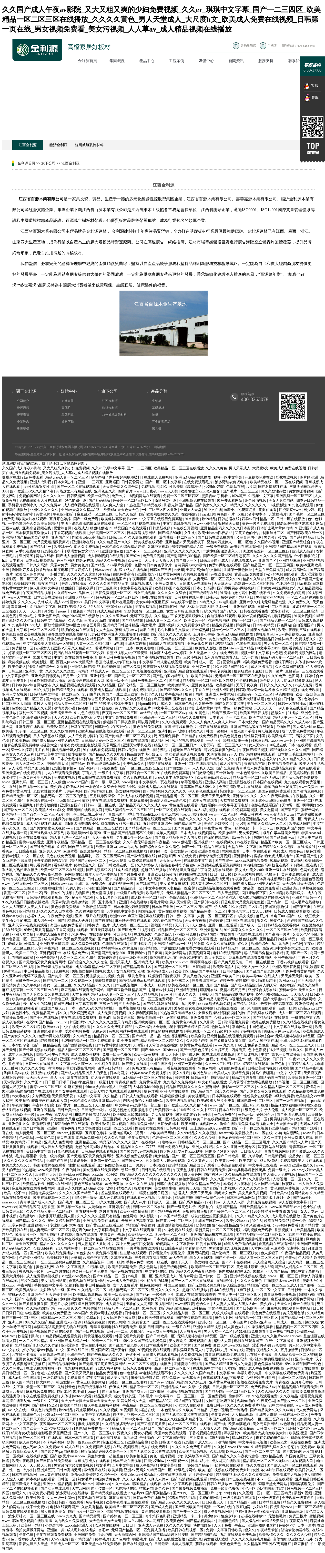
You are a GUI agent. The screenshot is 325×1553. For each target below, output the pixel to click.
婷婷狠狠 (262, 1299)
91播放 (294, 713)
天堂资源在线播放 (143, 861)
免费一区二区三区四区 (181, 496)
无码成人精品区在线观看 (158, 787)
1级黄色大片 (241, 837)
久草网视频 (41, 1096)
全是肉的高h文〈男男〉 (128, 1133)
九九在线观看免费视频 (62, 773)
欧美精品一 (11, 814)
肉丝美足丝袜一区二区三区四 (266, 551)
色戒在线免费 (301, 1442)
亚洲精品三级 (151, 759)
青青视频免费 (126, 1082)
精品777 (238, 1078)
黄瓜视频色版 (269, 731)
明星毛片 (165, 1198)
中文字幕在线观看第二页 (142, 1230)
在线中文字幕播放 (203, 939)
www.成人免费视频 (122, 1281)
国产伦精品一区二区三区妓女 (142, 685)
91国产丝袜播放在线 (305, 1235)
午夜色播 (26, 1535)
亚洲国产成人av (53, 1008)
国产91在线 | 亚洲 (188, 828)
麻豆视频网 (163, 699)
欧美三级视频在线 (249, 874)
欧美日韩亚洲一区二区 (306, 1078)
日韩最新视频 (160, 528)
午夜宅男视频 (221, 671)
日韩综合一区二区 (141, 773)
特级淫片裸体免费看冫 (117, 704)
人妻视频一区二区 (287, 1179)
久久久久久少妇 (34, 1068)
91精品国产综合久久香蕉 (48, 667)
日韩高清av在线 (52, 1355)
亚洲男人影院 (267, 1415)
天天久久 (61, 717)
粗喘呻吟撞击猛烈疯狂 (93, 1114)
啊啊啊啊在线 (201, 962)
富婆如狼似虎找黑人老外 (274, 856)
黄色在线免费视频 (148, 727)
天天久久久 (307, 990)
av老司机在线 (177, 1018)
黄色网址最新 (247, 1267)
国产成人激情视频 (71, 556)
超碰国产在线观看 (187, 750)
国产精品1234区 (246, 1004)
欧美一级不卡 (117, 680)
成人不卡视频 (262, 667)
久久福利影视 (134, 1119)
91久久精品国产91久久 (114, 542)
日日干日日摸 (221, 874)
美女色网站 (148, 1267)
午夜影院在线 (297, 1521)
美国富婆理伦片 (278, 907)
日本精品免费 (270, 1502)
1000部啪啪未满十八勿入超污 (61, 888)
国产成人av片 (135, 1202)
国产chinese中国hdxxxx (159, 1050)
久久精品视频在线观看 (243, 1174)
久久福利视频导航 (90, 911)
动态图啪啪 (284, 694)
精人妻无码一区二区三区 (70, 837)
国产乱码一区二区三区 (172, 967)
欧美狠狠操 (225, 685)
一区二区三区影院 (227, 1230)
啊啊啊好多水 (23, 570)
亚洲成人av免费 (151, 1525)
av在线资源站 (222, 574)
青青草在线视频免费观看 (225, 1355)
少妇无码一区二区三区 (30, 884)
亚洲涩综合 (70, 1345)
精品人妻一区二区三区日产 (76, 704)
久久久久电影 (115, 1138)
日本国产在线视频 (268, 782)
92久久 (167, 704)
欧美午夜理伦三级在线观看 (300, 630)
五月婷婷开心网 (201, 1475)
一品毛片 (214, 741)
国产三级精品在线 (203, 593)
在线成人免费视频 (159, 477)
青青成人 (311, 819)
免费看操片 (76, 1378)
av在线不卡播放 (184, 602)
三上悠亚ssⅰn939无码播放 (271, 801)
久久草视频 (32, 985)
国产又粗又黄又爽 (230, 704)
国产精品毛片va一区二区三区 (148, 828)
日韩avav (212, 597)
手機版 (272, 45)
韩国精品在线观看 (147, 1484)
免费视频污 (150, 487)
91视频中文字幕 (261, 496)
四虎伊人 (225, 542)
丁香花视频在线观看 (70, 533)
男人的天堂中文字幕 (305, 1345)
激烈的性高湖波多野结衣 (95, 1147)
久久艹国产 (33, 1082)
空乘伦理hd (196, 1059)
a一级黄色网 (45, 1138)
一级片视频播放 (128, 1008)
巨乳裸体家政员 (21, 958)
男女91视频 (128, 759)
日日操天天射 (251, 1151)
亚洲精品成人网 (147, 962)
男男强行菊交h (276, 537)
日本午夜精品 (264, 625)
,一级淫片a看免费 (130, 893)
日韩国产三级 (161, 570)
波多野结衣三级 (205, 981)
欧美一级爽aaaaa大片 (84, 1442)
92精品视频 (279, 861)
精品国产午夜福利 (206, 971)
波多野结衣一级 (42, 759)
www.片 (167, 994)
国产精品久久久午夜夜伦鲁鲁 (39, 874)
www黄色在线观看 (54, 1475)
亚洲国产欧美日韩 (225, 976)
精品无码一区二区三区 (122, 1308)
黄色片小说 (59, 1304)
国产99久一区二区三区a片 (44, 814)
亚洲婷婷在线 (83, 542)
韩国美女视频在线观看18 (32, 1521)
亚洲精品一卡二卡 (187, 1516)
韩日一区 (35, 893)
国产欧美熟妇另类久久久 (159, 514)
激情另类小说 (166, 500)
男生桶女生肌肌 (107, 1064)
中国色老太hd (58, 764)
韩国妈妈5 (78, 1022)
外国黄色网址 (297, 1456)
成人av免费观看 (112, 1198)
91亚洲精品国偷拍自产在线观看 (27, 1091)
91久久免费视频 (87, 547)
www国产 (81, 1313)
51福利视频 (74, 791)
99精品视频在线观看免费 (62, 1336)
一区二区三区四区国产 (194, 907)
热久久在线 (255, 1465)
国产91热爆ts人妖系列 (47, 833)
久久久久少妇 (205, 1138)
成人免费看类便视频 (42, 1276)
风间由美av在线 (16, 1073)
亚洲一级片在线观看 (282, 870)
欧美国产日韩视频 (254, 713)
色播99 (139, 565)
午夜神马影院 (141, 944)
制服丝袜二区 (273, 533)
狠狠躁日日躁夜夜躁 (77, 588)
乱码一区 (224, 607)
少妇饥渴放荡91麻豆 (76, 1299)
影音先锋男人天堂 (132, 1401)
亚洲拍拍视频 (244, 607)
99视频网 (163, 1244)
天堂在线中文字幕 (243, 847)
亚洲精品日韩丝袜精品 (121, 625)
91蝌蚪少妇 (296, 1248)
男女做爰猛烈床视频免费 (185, 754)
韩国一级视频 (217, 731)
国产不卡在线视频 (237, 1262)
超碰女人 (43, 648)
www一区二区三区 (223, 814)
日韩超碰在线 (229, 519)
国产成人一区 (187, 560)
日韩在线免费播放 (171, 1184)
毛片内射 (42, 750)
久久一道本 (272, 1138)
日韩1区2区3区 (299, 1428)
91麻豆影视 (260, 741)
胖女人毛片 (170, 1054)
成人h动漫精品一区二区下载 (98, 967)
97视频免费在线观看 (154, 1350)
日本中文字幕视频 (96, 1415)
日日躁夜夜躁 (26, 851)
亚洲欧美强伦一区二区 (152, 1022)
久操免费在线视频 (262, 1202)
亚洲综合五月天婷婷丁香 (100, 699)
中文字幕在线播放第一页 (293, 1027)
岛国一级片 (287, 1008)
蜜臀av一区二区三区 (46, 1087)
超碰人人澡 (42, 704)
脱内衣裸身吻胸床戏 (235, 1271)
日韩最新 (162, 1544)
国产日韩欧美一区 (232, 1156)
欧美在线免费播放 (34, 837)
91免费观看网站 (230, 500)
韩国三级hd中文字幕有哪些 (76, 1004)
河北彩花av (197, 639)
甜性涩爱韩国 (255, 736)
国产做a (175, 680)
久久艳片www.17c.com (284, 1336)
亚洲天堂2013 (211, 930)
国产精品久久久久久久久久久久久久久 (151, 1174)
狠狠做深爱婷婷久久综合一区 (104, 1451)
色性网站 (130, 1216)
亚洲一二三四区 (21, 1059)
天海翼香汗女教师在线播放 (251, 1082)
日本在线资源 (230, 1110)
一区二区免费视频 (212, 1396)
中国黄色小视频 (113, 1235)
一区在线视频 (292, 482)
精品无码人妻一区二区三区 (67, 477)
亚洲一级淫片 (54, 1359)
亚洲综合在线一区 (41, 801)
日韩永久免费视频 (138, 1368)
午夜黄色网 (213, 828)
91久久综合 (145, 1059)
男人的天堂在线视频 (50, 736)
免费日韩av (215, 1405)
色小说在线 (312, 1207)
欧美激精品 (227, 833)
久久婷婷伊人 (148, 865)
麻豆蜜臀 (71, 851)
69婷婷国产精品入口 (188, 547)
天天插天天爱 (63, 1096)
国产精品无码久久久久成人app (286, 722)
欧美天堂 (97, 1091)
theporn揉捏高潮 (194, 814)
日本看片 (16, 560)
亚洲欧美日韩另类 (46, 676)
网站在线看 (45, 556)
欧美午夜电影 (23, 1461)
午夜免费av (306, 1447)
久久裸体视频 (192, 1355)
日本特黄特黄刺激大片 (33, 533)
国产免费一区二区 (187, 1512)
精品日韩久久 (243, 1438)
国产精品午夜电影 (309, 1068)
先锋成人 (45, 602)
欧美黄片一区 (195, 620)
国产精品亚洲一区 (128, 888)
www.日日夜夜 (146, 491)
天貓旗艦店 (248, 45)
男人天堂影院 (228, 893)
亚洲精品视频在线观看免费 (79, 722)
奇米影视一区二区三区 (20, 579)
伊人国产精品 (277, 1271)
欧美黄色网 (175, 1521)
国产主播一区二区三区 (20, 1318)
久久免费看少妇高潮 (289, 593)
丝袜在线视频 (287, 477)
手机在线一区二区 (200, 1031)
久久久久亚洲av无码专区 (236, 1147)
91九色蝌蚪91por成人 (25, 625)
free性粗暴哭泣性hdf (39, 487)
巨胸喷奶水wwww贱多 (282, 1281)
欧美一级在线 (157, 1262)
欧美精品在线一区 (265, 482)
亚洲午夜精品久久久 (262, 1350)
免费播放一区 (23, 648)
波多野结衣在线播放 (72, 1493)
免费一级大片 (279, 1170)
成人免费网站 (307, 1410)
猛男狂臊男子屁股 (248, 671)
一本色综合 (11, 717)
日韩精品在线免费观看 (199, 736)
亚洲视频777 (147, 574)
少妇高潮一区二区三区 (106, 533)
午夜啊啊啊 (138, 579)
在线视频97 (143, 934)
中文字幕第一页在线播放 (159, 782)
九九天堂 (130, 1438)
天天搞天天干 (61, 713)
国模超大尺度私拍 (237, 1184)
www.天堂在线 (20, 597)
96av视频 (304, 584)
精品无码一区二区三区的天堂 (64, 796)
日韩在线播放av (60, 639)
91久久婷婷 (237, 907)
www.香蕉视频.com (291, 634)
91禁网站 (79, 1428)
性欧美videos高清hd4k (89, 537)
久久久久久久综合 (172, 593)
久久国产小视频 (267, 542)
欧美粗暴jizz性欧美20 (214, 777)
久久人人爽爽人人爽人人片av (213, 722)
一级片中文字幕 (111, 773)
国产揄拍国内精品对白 (171, 676)
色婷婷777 (287, 1525)
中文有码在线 (156, 1271)
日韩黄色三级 (58, 999)
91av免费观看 (33, 477)
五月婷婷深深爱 (103, 796)
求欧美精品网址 (162, 1133)
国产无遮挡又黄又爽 (204, 1285)
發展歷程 (23, 408)
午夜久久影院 (180, 1073)
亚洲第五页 (46, 1470)
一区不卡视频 (47, 1059)
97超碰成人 (179, 1193)
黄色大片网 (224, 1318)
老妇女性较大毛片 (48, 791)
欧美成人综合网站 (30, 574)
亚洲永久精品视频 (207, 1327)
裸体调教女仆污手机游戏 (121, 824)
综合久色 (299, 1221)
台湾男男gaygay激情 (190, 565)
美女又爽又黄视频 (175, 884)
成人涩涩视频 (311, 574)
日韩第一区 (292, 699)
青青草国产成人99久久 (198, 787)
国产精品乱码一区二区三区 (178, 796)
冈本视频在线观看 (41, 1479)
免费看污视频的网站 (300, 653)
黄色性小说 (21, 1013)
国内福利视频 (243, 639)
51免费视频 (61, 971)
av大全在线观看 (112, 999)
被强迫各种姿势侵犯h (178, 865)
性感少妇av (230, 1516)
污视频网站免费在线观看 (129, 1031)
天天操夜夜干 (194, 542)
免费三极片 (298, 1516)
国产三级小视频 (189, 657)
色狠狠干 (85, 708)
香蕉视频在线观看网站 (277, 1244)
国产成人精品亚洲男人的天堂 (56, 741)
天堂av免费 (59, 565)
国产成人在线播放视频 (167, 1539)
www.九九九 (128, 847)
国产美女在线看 (135, 1064)
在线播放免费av (76, 953)
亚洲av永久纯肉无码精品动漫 (263, 602)
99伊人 (232, 754)
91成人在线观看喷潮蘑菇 (196, 1295)
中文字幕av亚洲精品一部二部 (138, 1105)
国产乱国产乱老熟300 (108, 953)
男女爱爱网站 (250, 833)
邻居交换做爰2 (90, 1128)
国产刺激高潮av (283, 837)
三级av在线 (11, 528)
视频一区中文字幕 (228, 477)
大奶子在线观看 (221, 1308)
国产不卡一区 (226, 1258)
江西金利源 (28, 145)
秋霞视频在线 (175, 939)
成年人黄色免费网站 (298, 731)
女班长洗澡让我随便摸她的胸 (222, 1013)
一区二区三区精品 (44, 630)
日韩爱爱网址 (132, 482)
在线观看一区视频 (141, 1198)
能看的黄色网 (196, 1248)
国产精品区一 (41, 547)
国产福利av (213, 1174)
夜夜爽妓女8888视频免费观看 (167, 667)
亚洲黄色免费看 (28, 1359)
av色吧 (277, 653)
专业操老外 (59, 1225)
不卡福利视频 (247, 680)
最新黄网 (202, 1230)
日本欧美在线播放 (48, 597)
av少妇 (240, 824)
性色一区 (248, 1488)
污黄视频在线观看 (149, 542)
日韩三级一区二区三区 (175, 648)
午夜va (291, 1258)
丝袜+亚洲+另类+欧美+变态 (257, 1512)
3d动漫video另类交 (76, 1276)
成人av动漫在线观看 (24, 1378)
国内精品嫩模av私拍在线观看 (142, 981)
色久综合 (274, 699)
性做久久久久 (186, 994)
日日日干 (280, 1059)
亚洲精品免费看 (284, 768)
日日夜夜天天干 (215, 1502)
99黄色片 (43, 514)
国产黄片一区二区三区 (132, 676)
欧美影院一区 (43, 662)
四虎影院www (290, 510)
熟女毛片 (149, 625)
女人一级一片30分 (61, 1498)
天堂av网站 (80, 1488)
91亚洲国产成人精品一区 (70, 1341)
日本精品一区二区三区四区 (62, 1318)
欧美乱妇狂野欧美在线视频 (24, 634)
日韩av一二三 (186, 999)
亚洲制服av (167, 731)
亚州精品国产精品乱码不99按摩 (95, 667)
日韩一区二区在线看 (274, 607)
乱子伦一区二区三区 (228, 630)
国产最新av (111, 1391)
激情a (211, 542)
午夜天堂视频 (146, 607)
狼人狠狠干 (270, 1253)
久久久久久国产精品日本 (109, 584)
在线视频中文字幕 (198, 861)
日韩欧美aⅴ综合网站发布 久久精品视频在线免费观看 (54, 685)
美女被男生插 (192, 759)
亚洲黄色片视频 (222, 1382)
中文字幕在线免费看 (136, 588)
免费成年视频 (65, 777)
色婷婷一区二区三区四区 (133, 500)
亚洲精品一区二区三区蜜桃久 (213, 897)
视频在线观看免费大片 (255, 1382)
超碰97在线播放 (154, 870)
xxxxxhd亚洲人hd (79, 1525)
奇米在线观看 (87, 1235)
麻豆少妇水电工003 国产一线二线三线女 (288, 916)
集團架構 (23, 428)
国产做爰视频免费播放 (190, 1488)
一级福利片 (105, 1082)
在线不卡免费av (35, 1507)
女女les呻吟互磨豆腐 (152, 602)
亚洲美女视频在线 (261, 630)
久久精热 (161, 616)
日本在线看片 (157, 1345)
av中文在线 (11, 1350)
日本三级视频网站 (40, 560)
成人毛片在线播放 (305, 902)
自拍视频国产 (304, 625)
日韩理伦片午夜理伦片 (113, 727)
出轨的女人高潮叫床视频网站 (150, 1304)
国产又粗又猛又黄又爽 (228, 1041)
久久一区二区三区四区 (78, 958)
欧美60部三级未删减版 (131, 1114)
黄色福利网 (45, 1267)
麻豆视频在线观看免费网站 (155, 819)
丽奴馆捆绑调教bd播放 (62, 625)
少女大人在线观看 (190, 1405)
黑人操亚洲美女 (53, 1512)
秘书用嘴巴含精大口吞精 (264, 953)
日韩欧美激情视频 (262, 1068)
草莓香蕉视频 (120, 1498)
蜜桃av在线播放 (32, 842)
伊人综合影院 (234, 1285)
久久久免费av (50, 505)
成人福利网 (160, 741)
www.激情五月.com (279, 814)
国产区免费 (132, 667)
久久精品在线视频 (297, 1022)
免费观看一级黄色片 (298, 1498)
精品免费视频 (223, 625)
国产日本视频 (34, 1128)
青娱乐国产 (117, 814)
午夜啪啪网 (241, 1507)
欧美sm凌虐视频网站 (255, 616)
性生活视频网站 (176, 1036)
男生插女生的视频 (271, 597)
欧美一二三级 (26, 953)
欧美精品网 (306, 1230)
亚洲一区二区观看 (223, 925)
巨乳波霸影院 (313, 967)
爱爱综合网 (63, 528)
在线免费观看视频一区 (44, 1368)
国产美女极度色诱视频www (51, 828)
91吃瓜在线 (278, 745)
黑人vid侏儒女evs (68, 602)
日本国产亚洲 (163, 907)
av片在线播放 (90, 1179)
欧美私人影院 (206, 648)
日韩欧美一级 (68, 1110)
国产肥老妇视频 (123, 1350)
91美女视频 (303, 616)
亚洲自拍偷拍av (65, 768)
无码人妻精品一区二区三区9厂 (129, 810)
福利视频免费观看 (258, 662)
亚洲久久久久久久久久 (182, 551)
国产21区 (64, 1391)
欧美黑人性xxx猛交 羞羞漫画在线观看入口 (69, 810)
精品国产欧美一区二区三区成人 (286, 842)
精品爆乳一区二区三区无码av (256, 777)
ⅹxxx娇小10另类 (105, 1174)
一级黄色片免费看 (42, 1410)
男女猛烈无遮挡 (82, 1013)
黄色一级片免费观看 (258, 524)
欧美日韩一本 (166, 1110)
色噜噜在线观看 (250, 934)
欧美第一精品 (32, 1525)
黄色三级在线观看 (89, 1184)
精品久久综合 (253, 579)
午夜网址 (25, 1285)
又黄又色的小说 (248, 533)
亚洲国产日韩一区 (306, 897)
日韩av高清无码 (69, 1470)
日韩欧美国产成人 (214, 560)
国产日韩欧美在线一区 (305, 533)
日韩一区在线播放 (291, 519)
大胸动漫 (77, 1225)
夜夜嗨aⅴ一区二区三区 (120, 713)
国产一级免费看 (86, 519)
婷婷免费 (9, 602)
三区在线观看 (312, 671)
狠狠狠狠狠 (99, 528)
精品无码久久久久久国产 (290, 750)
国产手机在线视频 (44, 1018)
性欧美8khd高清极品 (185, 487)
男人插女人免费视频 (57, 1147)
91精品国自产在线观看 (128, 528)
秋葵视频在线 (19, 662)
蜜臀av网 (146, 1488)
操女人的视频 (312, 1276)
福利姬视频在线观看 (127, 1271)
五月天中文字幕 (76, 676)
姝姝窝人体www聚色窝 (168, 801)
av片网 (251, 487)
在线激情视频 (100, 934)
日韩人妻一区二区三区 (164, 620)
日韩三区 (16, 671)
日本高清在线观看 (227, 1096)
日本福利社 (200, 1461)
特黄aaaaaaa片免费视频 (148, 1073)
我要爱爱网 (63, 1114)
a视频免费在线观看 (246, 999)
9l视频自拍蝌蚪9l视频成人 (93, 971)
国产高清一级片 (278, 934)
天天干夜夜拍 (103, 837)
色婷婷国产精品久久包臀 (32, 708)
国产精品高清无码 (215, 879)
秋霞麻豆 (289, 1184)
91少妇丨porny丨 (57, 611)
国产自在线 (104, 708)
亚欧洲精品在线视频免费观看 (101, 731)
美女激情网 (269, 810)
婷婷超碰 (216, 921)
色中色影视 (257, 1050)
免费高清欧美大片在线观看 (41, 500)
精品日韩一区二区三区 (112, 1036)
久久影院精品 (260, 1179)
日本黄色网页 (170, 574)
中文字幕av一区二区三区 (175, 1396)
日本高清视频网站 (142, 533)
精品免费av (171, 1378)
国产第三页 (290, 810)
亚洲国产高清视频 (310, 741)
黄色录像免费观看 (66, 907)
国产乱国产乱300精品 (184, 556)
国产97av (133, 556)
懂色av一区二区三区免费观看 (150, 999)
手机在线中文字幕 (306, 1018)
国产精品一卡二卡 (53, 1022)
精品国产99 (184, 1198)
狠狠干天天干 (181, 1262)
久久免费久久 (299, 602)
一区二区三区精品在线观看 (102, 1248)
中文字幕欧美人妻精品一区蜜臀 (48, 644)
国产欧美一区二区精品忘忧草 (227, 556)
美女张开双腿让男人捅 (56, 1216)
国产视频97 (88, 768)
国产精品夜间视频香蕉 (37, 1207)
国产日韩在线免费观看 (216, 537)
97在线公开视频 (186, 528)
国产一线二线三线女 (122, 694)
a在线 (118, 644)
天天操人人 (299, 994)
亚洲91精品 (94, 1239)
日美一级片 (274, 671)
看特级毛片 (162, 750)
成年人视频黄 (167, 833)
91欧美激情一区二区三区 (144, 611)
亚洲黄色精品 (202, 685)
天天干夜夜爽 (247, 685)
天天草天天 (223, 584)
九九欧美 (189, 1004)
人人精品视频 (148, 994)
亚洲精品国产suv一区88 (173, 944)
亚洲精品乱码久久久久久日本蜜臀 (227, 528)
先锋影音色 (265, 634)
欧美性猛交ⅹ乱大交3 (86, 717)
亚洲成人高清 (303, 551)
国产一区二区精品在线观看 (165, 639)
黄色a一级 (246, 1114)
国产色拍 (278, 1064)
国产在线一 (224, 861)
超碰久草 (269, 759)
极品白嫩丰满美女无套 (281, 833)
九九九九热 (280, 944)
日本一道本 (125, 648)
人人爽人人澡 (112, 505)
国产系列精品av (303, 537)
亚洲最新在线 (240, 782)
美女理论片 (189, 879)
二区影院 (255, 907)
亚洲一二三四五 (91, 482)
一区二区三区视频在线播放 (139, 524)
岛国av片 (86, 593)
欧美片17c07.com (175, 962)
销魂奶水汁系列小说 (274, 1198)
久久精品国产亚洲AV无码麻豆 (267, 1544)
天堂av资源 (60, 902)
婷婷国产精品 (198, 1465)
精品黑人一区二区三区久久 (293, 1045)
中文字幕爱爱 (183, 1244)
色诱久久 (203, 1304)
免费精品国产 (43, 1013)
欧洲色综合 (260, 944)
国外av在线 (85, 560)
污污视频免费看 (167, 736)
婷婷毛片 (102, 1539)
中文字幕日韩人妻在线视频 (161, 662)
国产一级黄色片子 (194, 1050)
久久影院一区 (211, 1022)
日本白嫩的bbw (178, 768)
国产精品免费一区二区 (278, 620)
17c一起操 (250, 657)
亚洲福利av (242, 856)
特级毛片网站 (185, 1470)
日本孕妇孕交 (19, 1045)
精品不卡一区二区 (144, 1387)
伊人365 (220, 907)
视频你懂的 (92, 1308)
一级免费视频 (217, 547)
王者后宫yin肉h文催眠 (204, 570)
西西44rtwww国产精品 (237, 648)
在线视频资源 (37, 1456)
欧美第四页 (248, 1161)
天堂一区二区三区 (41, 1387)
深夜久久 (125, 1433)
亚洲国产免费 (85, 1535)
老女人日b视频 (201, 1258)
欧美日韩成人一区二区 (202, 662)
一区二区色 (243, 542)
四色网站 (284, 625)
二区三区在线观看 (240, 921)
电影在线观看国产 (265, 805)
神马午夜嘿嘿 (81, 727)
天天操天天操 (292, 976)
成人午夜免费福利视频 (266, 1368)
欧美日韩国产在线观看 (173, 588)
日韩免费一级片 (98, 925)
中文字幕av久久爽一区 (74, 1064)
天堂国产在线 (235, 1368)
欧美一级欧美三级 (310, 694)
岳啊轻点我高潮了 (97, 907)
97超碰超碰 (107, 958)
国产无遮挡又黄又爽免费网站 (43, 962)
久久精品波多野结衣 (118, 1424)
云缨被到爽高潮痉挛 (277, 1004)
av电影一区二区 (141, 1276)
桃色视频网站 (219, 620)
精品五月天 (103, 1396)
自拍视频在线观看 (222, 616)
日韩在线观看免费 (255, 611)
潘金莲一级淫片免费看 (261, 888)
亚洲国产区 (60, 537)
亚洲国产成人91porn (200, 1442)
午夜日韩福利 (251, 814)
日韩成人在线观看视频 (167, 644)
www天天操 (169, 491)
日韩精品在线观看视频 (44, 897)
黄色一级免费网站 (238, 708)
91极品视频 (278, 1050)
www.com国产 (78, 782)
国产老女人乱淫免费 (62, 699)
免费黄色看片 (150, 1082)
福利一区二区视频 (34, 713)
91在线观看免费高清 (99, 750)
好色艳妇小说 (76, 500)
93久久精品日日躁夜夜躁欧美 (26, 902)
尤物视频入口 (302, 1461)
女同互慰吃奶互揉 (131, 971)
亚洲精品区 (149, 948)
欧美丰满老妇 (260, 717)
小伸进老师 (54, 1525)
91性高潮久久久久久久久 (244, 930)
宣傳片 (66, 408)
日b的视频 (41, 690)
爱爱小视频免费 (78, 1031)
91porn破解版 (148, 704)
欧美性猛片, (296, 893)
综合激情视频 (256, 500)
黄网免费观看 (246, 1484)
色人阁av (170, 1179)
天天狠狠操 (104, 1105)
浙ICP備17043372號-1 (135, 447)
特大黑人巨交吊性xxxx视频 (111, 607)
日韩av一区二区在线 (100, 805)
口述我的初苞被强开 (67, 819)
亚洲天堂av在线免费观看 (22, 773)
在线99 (31, 1022)
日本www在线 (106, 570)
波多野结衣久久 (191, 731)
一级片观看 (118, 861)
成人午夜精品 (147, 1465)
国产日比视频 (248, 1054)
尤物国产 (283, 727)
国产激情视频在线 (273, 487)
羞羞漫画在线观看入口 (222, 657)
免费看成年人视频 (287, 1475)
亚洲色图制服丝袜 (262, 1525)
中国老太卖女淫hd (42, 1193)
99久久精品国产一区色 (303, 1364)
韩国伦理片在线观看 (50, 1165)
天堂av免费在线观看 (170, 1433)
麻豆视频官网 (13, 990)
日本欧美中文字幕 (51, 754)
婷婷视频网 (282, 616)
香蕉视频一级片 (32, 1271)
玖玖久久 (296, 1050)
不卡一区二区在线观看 (275, 1479)
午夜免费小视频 (60, 916)
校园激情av (65, 1382)
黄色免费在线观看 (184, 805)
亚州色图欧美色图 (112, 1165)
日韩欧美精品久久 (73, 607)
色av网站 (26, 1138)
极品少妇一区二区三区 (306, 1156)
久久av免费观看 (175, 722)
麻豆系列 (272, 1239)
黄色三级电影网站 (174, 1267)
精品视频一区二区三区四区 (298, 1327)
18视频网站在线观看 (144, 496)
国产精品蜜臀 (133, 620)
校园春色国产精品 (168, 921)
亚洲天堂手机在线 (137, 745)
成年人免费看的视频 (240, 1244)
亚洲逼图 (112, 482)
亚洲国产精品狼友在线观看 (186, 671)
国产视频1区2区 (99, 870)
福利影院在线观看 (193, 874)
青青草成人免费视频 (252, 768)
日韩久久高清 (126, 514)
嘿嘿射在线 (11, 477)
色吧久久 (19, 1493)
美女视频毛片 (199, 1096)
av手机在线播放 (28, 551)
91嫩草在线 (42, 657)
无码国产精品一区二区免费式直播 (88, 1041)
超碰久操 (311, 1322)
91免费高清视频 (245, 810)
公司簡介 (23, 401)
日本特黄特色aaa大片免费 (117, 948)
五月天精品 (307, 981)
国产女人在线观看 (55, 1488)
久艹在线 (9, 787)
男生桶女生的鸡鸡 (79, 897)
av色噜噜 (279, 1345)
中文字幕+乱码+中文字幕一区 (185, 1359)
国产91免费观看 (43, 847)
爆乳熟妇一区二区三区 (177, 537)
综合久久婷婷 (22, 750)
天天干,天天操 (30, 611)
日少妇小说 (312, 510)
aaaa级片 (208, 514)
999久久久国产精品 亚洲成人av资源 (53, 1322)
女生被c (190, 533)
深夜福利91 (233, 1433)
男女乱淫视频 (103, 893)
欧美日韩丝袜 (25, 584)
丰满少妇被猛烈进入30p (221, 551)
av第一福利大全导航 (151, 1027)
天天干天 (182, 925)
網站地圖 (160, 447)
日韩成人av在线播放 (195, 584)
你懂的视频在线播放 (167, 1031)
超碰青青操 (108, 1211)
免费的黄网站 (30, 496)
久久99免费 (277, 676)
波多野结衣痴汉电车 (231, 482)
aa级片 (222, 1031)
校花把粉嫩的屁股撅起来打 (131, 1110)
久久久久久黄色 (250, 1281)
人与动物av (97, 1207)
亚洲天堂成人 (166, 584)
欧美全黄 (198, 1036)
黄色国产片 (226, 514)
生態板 (156, 401)
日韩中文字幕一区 (136, 1419)
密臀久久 (9, 962)
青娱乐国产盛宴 (243, 731)
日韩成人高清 (151, 939)
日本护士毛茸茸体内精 (275, 528)
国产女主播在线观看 (71, 1091)
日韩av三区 (117, 537)
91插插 (144, 634)
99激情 (199, 944)
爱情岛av (31, 944)
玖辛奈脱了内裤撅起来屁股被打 (116, 477)
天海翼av (140, 1045)
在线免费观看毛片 (199, 482)
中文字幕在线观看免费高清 (161, 519)
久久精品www (65, 593)
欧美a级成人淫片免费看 (216, 1101)
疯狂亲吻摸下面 (254, 893)
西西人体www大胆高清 (75, 662)
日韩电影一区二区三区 (143, 1313)
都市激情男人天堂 (27, 1484)
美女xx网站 (170, 814)
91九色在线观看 (301, 505)
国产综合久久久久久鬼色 (171, 634)
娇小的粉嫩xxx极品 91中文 (43, 1350)
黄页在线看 (267, 510)
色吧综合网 (285, 584)
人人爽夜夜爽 (191, 1331)
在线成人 (81, 528)
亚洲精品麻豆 (290, 560)
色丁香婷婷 (20, 1539)
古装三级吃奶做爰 (249, 574)
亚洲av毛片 (28, 616)
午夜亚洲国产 (64, 514)
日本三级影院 (107, 588)
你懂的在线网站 (217, 837)
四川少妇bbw (233, 971)
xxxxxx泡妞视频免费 (252, 861)
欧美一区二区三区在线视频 (62, 870)
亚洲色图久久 (105, 491)
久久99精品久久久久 (295, 759)
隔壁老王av (13, 971)
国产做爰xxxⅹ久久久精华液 (32, 491)
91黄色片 (202, 713)
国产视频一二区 (56, 981)
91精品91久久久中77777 (198, 1110)
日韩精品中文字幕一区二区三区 (55, 694)
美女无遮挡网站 (282, 500)
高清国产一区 (297, 953)
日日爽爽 (155, 953)
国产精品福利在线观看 (271, 1018)
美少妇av (57, 787)
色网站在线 (235, 487)
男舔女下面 (305, 736)
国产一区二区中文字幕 (163, 482)
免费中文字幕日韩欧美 (224, 1530)
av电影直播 (228, 602)
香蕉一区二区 (15, 893)
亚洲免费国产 (201, 1018)
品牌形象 (68, 415)
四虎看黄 (239, 1050)
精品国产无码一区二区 (88, 861)
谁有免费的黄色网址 (272, 1438)
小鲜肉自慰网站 (99, 888)
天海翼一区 (291, 805)
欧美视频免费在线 (283, 764)
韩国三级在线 (13, 1239)
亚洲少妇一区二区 (213, 1322)
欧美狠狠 (203, 1225)
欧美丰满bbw (252, 976)
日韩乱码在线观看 (262, 1013)
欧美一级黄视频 (147, 1054)
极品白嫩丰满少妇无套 (145, 754)
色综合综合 (178, 897)
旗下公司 (48, 163)
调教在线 (147, 630)
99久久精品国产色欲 (204, 1184)
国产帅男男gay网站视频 (236, 588)
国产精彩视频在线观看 (257, 754)
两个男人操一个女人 (253, 967)
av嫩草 (179, 570)
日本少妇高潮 (204, 588)
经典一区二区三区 (142, 731)
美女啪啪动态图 (264, 981)
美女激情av (179, 851)
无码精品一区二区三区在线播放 (240, 676)
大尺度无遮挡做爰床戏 (51, 542)
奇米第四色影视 (259, 1225)
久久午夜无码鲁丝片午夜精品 (284, 796)
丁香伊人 (206, 994)
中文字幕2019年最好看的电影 (280, 648)
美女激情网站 (176, 953)
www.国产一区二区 (225, 1105)
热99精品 (209, 519)
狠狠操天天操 (229, 524)
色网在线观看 (309, 768)
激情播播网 (227, 1442)
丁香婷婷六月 (81, 570)
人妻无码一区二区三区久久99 (217, 579)
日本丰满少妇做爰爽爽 (132, 907)
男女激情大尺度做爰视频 (70, 1119)
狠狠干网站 (284, 662)
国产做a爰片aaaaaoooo (68, 1456)
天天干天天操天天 (159, 560)
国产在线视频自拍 (138, 1544)
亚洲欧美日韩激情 (162, 874)
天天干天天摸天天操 (35, 1465)
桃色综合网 (248, 939)
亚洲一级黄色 (269, 1498)
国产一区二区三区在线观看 (193, 1281)
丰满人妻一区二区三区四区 (240, 1295)
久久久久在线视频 (221, 944)
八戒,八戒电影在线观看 (231, 1313)
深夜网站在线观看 (273, 1147)
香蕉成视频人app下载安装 (127, 653)
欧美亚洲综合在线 (205, 851)
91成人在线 (35, 639)
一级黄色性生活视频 (35, 777)
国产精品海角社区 (99, 791)
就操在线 (81, 639)
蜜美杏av (208, 496)
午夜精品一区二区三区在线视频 (69, 948)
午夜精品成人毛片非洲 (306, 1064)
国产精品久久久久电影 (106, 754)
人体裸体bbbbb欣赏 (148, 1087)
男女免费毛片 (116, 1239)
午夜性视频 (60, 1054)
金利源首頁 (26, 163)
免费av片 (119, 496)
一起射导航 (56, 574)
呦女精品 (162, 1156)
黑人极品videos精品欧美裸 (170, 579)
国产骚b (36, 1253)
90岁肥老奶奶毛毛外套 (193, 1114)
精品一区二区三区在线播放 (126, 851)
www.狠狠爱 (182, 842)
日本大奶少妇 (65, 482)
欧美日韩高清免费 (199, 1239)
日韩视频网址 (177, 1128)
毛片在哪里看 (123, 602)
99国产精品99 (133, 1179)
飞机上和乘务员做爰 (173, 630)
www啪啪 (129, 782)
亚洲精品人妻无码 (214, 999)
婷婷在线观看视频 (214, 727)
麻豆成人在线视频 (133, 570)
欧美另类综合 (26, 1290)
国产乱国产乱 (307, 856)
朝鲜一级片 (130, 1170)
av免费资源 (114, 1184)
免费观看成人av (244, 560)
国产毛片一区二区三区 (240, 491)
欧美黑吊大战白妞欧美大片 (265, 1433)
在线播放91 (190, 514)
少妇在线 (260, 1507)
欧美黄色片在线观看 (196, 1045)
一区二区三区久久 (18, 1174)
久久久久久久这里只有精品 (89, 574)
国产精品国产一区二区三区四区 (268, 565)
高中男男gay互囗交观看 (135, 1244)
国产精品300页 (170, 533)
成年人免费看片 (15, 680)
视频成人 (280, 851)
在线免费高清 (124, 574)
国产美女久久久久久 (212, 505)
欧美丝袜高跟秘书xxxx (119, 519)
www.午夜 (45, 1114)
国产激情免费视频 (307, 791)
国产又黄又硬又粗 (229, 962)
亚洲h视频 (167, 625)
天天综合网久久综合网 (121, 487)
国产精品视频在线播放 (109, 1493)
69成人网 (15, 944)
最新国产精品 (84, 611)
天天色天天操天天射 (80, 939)
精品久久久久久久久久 (248, 505)
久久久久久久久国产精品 (272, 556)
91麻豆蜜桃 (139, 801)
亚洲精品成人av (160, 971)
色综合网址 (228, 939)
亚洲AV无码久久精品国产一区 (134, 1359)
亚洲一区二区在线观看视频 (196, 764)
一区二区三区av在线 (177, 713)
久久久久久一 (54, 496)
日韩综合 (154, 1179)
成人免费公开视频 (86, 944)
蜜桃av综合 (288, 990)
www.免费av (309, 787)
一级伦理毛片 (163, 1295)
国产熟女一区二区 (18, 810)
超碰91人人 (36, 916)
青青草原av (298, 1147)
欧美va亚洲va (106, 847)
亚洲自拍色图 (112, 551)
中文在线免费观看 (224, 653)
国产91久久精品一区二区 (267, 824)
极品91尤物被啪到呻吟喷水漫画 (264, 897)
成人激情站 (269, 1161)
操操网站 (243, 625)
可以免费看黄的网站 (220, 750)
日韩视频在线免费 (189, 597)
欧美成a (110, 510)
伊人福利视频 (293, 1239)
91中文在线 (213, 510)
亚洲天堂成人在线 (299, 1138)
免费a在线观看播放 (157, 597)
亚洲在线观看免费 (48, 1031)
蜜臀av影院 (11, 856)
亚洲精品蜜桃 (187, 990)
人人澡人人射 (13, 1479)
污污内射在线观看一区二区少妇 (79, 653)
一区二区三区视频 (107, 1119)
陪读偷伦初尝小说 (296, 1530)
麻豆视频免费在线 (259, 477)
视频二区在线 (307, 865)
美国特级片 (147, 911)
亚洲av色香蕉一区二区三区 (240, 1138)
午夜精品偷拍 (268, 1530)
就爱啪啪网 (167, 856)
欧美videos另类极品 (75, 1174)
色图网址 (296, 676)
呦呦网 (25, 1405)
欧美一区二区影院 (27, 1027)
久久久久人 (27, 602)
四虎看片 (125, 491)
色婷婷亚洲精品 (32, 1258)
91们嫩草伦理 (93, 694)
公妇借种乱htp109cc (33, 819)
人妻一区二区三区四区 (94, 644)
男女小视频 (143, 1433)
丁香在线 (202, 690)
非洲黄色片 (32, 1415)
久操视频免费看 (196, 574)
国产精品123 (100, 565)
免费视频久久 (306, 639)
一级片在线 (181, 1327)
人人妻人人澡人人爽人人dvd (236, 1304)
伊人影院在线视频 (17, 1110)
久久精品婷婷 (197, 1041)
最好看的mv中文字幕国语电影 (224, 805)
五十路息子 (107, 902)
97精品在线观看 (160, 764)
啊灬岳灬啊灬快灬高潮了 (86, 814)
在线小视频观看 (109, 1438)
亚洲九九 (82, 884)
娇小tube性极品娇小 (18, 514)
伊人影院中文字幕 (44, 588)
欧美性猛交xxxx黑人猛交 (200, 491)
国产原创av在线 (206, 902)
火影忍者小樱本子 (252, 514)
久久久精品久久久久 (274, 1391)
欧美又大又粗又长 (17, 1165)
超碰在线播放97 (254, 1516)
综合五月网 (92, 625)
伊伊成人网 (75, 787)
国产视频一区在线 (34, 787)
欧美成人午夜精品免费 (232, 1073)
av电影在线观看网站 (246, 547)
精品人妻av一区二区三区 (293, 717)
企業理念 (23, 421)
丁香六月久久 (309, 958)
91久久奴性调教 (274, 491)
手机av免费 (135, 1262)
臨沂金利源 (58, 145)
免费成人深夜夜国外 (52, 934)
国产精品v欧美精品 (239, 1428)
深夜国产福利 (49, 584)
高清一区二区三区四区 (172, 1368)
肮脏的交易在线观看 (77, 630)
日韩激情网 (76, 496)
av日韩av (214, 1202)
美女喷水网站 (122, 1059)
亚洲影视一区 (101, 676)
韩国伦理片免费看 (130, 1336)
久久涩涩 (75, 620)
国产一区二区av (245, 620)
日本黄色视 (184, 704)
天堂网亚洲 (260, 1248)
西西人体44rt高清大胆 (197, 607)
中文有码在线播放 (213, 1082)
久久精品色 (82, 1036)
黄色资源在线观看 (296, 874)
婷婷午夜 (95, 736)
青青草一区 (20, 607)
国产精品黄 (220, 1078)
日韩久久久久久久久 (276, 685)
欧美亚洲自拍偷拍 (134, 1211)
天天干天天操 (201, 1193)
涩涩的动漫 (30, 1281)
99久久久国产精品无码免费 (145, 1341)
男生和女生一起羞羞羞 (134, 837)
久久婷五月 (220, 1050)
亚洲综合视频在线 (37, 528)
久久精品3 (111, 1096)
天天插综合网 (125, 1535)
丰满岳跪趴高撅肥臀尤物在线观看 (88, 524)
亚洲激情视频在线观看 (175, 1225)
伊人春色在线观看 (293, 708)
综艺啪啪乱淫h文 (164, 958)
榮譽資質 (23, 415)
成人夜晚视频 (13, 1022)
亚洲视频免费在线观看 (197, 500)
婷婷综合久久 (85, 865)
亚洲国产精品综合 (296, 542)
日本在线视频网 (126, 985)
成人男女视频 (118, 1378)
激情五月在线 (95, 1470)
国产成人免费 (162, 1507)
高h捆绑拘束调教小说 (82, 824)
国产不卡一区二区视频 (144, 551)
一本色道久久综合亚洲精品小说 (111, 787)
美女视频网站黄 (128, 791)
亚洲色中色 (182, 699)
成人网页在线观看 (226, 1461)
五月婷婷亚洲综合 (281, 579)
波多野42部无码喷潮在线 (266, 1078)
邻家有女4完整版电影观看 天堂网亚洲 (90, 745)
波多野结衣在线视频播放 (68, 634)
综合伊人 (267, 680)
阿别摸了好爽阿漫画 (245, 1031)
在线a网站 (10, 1281)
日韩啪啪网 (168, 607)
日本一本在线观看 (257, 851)
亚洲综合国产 (71, 805)
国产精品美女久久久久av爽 (272, 1410)
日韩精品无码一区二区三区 (103, 741)
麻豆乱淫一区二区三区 (95, 514)
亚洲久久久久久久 (44, 510)
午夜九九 (171, 879)
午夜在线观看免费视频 (110, 801)
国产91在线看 (26, 1299)
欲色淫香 (313, 851)
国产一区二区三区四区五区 (142, 768)
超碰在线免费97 (277, 1221)
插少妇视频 (77, 754)
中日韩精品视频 (37, 971)
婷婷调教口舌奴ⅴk (170, 1059)
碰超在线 (148, 1410)
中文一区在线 (33, 856)
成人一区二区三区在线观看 (300, 1013)
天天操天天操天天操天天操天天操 (88, 1401)
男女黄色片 (79, 565)
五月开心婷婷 (60, 519)
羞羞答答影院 (106, 981)
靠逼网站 (239, 1027)
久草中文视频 (158, 547)
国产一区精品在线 (47, 1045)
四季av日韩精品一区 (258, 519)
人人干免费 (77, 736)
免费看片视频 (154, 556)
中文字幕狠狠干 (17, 676)
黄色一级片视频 (237, 828)
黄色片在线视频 (70, 1239)
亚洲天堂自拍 (136, 644)
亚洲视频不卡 (50, 953)
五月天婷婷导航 (103, 930)
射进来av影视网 (161, 990)
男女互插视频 (145, 593)
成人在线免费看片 (157, 1008)
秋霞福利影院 (29, 1336)
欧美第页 (115, 1470)
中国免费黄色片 (108, 1479)
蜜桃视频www (126, 630)
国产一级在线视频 (290, 1101)
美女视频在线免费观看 (30, 1119)
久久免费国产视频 (290, 667)
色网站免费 (309, 870)
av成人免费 (304, 685)
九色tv (253, 1041)
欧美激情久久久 (272, 1535)
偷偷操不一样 (239, 1396)
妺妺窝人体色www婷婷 (168, 653)
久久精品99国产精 (41, 1308)
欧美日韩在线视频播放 (211, 1119)
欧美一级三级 (98, 496)
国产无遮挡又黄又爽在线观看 (46, 994)
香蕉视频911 (284, 1230)
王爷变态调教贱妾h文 (187, 616)
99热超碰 (29, 1170)
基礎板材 (158, 408)
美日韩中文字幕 (97, 602)
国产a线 (220, 1424)
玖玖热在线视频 (108, 1525)
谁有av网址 (188, 1276)
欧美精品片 (155, 893)
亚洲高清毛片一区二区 (249, 1119)
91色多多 (83, 1253)
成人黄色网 (193, 1174)
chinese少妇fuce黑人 (101, 1087)
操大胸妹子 (45, 1382)
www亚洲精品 (205, 524)
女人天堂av (104, 630)
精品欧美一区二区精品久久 (162, 1041)
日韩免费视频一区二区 (113, 593)
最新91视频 (303, 1493)
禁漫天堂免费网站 (273, 1484)
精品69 (200, 1484)
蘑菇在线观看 (138, 741)
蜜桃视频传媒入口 (67, 750)
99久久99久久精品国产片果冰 (53, 1179)
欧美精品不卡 (34, 1184)
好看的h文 (49, 579)
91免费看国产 (128, 1041)
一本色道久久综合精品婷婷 (124, 547)
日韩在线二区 (98, 879)
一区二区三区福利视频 (305, 597)
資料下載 (68, 421)
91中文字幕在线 (282, 1405)
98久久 (76, 1308)
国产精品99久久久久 (176, 690)
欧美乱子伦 (63, 547)
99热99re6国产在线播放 (81, 616)
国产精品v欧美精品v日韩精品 (183, 1308)
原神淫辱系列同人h (189, 1350)
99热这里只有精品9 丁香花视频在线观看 (201, 870)
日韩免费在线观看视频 (20, 1512)
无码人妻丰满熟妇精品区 (175, 777)
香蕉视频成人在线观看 (92, 1461)
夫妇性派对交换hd (218, 824)
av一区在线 (264, 1133)
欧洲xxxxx (118, 916)
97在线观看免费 (265, 1396)
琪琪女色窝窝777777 (83, 551)
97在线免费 (109, 768)
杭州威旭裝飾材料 (89, 145)
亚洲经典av (291, 888)
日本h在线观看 (300, 745)
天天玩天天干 (265, 708)
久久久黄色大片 (200, 1161)
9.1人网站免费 (67, 1248)
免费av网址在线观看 (225, 565)
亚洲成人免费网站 (220, 694)
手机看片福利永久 (23, 505)
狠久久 (263, 921)
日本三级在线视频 (127, 1461)
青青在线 (282, 1382)
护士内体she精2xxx (143, 814)
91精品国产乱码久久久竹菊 (37, 1345)
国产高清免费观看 (291, 1114)
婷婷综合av (314, 676)
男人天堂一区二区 (278, 644)
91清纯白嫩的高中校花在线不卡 (245, 593)
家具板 (156, 428)
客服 (311, 86)
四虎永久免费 (225, 1193)
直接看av (292, 671)
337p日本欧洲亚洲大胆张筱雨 (113, 634)
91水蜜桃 (192, 519)
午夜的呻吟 (71, 1170)
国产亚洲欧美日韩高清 (193, 1507)
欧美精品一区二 (141, 1235)
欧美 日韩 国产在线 (155, 1327)
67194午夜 (79, 934)
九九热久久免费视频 (180, 1082)
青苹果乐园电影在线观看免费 (114, 1327)
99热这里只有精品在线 (74, 491)
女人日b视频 (262, 911)
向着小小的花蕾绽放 (240, 510)
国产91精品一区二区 (109, 1276)
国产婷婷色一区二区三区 (230, 1211)
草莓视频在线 (192, 782)
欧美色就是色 (231, 736)
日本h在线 (157, 1165)
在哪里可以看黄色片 (181, 727)
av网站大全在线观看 (303, 1368)
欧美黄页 (135, 560)
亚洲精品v (173, 542)
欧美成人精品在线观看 (108, 690)
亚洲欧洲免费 (186, 934)
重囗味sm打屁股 (255, 1105)
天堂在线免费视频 (270, 570)
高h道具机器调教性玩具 (247, 1170)
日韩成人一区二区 (163, 1202)
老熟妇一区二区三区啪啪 (254, 584)
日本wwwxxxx (62, 884)
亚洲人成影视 (41, 482)
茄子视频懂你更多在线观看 (52, 1331)
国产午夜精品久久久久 (105, 1355)
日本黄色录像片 (160, 565)
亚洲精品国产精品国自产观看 (26, 537)
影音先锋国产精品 (179, 505)
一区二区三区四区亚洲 (159, 510)
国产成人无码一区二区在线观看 (292, 1465)
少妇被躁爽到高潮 (261, 1378)
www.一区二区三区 (283, 1276)
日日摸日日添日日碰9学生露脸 (69, 1082)
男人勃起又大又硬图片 (133, 708)
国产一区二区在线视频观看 (79, 487)
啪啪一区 (157, 1018)
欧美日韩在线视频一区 (199, 1124)
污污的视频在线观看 (282, 574)
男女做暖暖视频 (302, 491)
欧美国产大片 (46, 1174)
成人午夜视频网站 (218, 1512)
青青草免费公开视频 (215, 856)
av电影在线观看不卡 (155, 1373)
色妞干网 (171, 759)
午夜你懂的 (21, 1105)
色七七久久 (149, 694)
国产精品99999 (226, 994)
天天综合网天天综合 (299, 884)
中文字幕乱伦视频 (177, 524)
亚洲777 (125, 1087)
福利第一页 (159, 851)
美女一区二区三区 (261, 704)
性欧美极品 (21, 741)
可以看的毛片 (149, 722)
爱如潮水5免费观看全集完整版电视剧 (265, 1331)
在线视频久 (225, 842)
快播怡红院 (202, 1525)
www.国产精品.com (285, 1207)
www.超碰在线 (58, 1271)
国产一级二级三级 (106, 782)
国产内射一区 (278, 902)
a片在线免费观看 (232, 1068)
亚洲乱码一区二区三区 (294, 496)
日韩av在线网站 (60, 1184)
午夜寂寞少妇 (243, 879)
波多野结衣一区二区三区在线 (32, 1516)
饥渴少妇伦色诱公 (37, 717)
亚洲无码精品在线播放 (193, 477)
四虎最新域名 (87, 1410)
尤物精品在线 (272, 1456)
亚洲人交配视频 (15, 694)
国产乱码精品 (99, 500)
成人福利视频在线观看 (81, 505)
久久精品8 (315, 1313)
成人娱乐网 (114, 1304)
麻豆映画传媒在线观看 (146, 916)
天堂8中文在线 (313, 1188)
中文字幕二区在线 (168, 708)
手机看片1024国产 (232, 496)
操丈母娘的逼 (47, 805)
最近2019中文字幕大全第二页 (286, 948)
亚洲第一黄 (201, 667)
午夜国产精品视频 (37, 593)
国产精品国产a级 (188, 824)
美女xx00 (256, 870)
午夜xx (310, 944)
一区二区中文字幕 (271, 1290)
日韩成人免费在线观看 (140, 1096)
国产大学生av (274, 999)
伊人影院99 (148, 1216)
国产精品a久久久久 (220, 759)
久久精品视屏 (94, 1262)
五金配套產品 (161, 421)
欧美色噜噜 (145, 648)
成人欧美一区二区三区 (149, 897)
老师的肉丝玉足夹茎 (281, 787)
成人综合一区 (44, 921)
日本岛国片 (119, 1073)
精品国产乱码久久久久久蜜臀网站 (193, 1087)
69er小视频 (95, 1502)
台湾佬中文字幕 (96, 1258)
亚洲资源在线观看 (188, 1364)
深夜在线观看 (78, 1078)
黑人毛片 (58, 1078)
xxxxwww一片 (282, 741)
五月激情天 (289, 1350)
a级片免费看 (122, 565)
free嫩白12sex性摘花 (73, 801)
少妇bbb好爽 (214, 487)
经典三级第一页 (225, 713)
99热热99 (136, 1493)
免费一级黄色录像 (132, 976)
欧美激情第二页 (281, 736)
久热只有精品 (92, 1507)
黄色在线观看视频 (173, 911)
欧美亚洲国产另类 (291, 828)
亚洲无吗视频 (198, 1253)
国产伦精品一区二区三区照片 (247, 1142)
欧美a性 (105, 1018)
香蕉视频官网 (255, 764)
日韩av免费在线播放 (134, 750)
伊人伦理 (15, 768)
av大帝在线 (149, 713)
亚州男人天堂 (191, 510)
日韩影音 (295, 1290)
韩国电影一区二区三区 (238, 791)
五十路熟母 (200, 630)
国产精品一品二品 (147, 1036)
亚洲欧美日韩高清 (55, 944)
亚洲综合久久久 (245, 796)
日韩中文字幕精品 (52, 620)
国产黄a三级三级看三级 (105, 1225)
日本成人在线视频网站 (198, 833)
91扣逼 (259, 1271)
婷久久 (243, 944)
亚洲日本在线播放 (133, 902)
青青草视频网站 (277, 1151)
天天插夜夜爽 (26, 1244)
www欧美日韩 (49, 1170)
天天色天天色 (128, 510)
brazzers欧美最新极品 (236, 1133)
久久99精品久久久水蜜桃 (197, 1133)
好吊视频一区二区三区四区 (118, 597)
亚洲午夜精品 (57, 842)
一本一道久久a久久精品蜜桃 (91, 1008)
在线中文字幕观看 (178, 1484)
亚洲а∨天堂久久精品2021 (81, 510)
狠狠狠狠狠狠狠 (173, 1096)
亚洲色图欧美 (49, 616)
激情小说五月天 (233, 990)
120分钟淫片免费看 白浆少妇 (275, 1211)
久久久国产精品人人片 (290, 1142)
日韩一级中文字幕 (181, 916)
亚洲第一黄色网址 (238, 570)
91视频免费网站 (89, 1138)
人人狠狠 (58, 782)
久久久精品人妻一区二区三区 (280, 1087)
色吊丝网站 (66, 560)
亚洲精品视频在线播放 (248, 1276)
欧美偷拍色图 (137, 1456)
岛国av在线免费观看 (274, 791)
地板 (155, 415)
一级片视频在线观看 (142, 1248)
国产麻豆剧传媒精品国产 (107, 579)
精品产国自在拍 (37, 768)
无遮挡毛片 (278, 514)
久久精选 (277, 893)
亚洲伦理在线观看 (30, 727)
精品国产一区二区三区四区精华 (115, 639)
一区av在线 (222, 1507)
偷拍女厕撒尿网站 (149, 1101)
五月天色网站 (130, 1004)
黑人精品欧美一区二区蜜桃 (295, 1355)
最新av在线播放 (74, 584)
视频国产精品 (162, 925)
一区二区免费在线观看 (174, 810)
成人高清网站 (297, 570)
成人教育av (53, 939)
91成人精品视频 (110, 611)
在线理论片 (225, 1281)
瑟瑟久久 (278, 713)
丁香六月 (89, 773)
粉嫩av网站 (207, 1068)
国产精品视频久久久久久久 (165, 791)
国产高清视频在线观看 (156, 657)
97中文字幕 (95, 1378)
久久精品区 (107, 685)
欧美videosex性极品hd (215, 533)
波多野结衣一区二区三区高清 (295, 611)
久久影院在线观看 (143, 537)
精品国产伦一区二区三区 (24, 699)
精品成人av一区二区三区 (111, 671)
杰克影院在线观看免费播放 (100, 777)
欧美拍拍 (22, 1101)
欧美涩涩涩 (298, 1433)
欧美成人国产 (300, 824)
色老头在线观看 (249, 644)
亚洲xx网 (16, 1322)
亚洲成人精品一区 (79, 597)
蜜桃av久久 (17, 1295)
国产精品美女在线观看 (70, 690)
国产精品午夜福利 (166, 1211)
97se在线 (237, 1350)
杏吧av (128, 1101)
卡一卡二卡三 (236, 717)
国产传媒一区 (132, 1161)
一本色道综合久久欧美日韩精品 (33, 524)
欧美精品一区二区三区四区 (213, 1267)
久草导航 (255, 1156)
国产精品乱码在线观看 (161, 1004)
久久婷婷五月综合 (137, 699)
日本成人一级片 (153, 985)
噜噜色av (296, 851)
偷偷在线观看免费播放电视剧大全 (31, 745)
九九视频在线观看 (147, 671)
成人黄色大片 (235, 1327)
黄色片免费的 (220, 639)
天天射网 (11, 1068)
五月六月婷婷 (13, 1276)
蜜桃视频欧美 (89, 1424)
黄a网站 (296, 861)
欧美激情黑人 (178, 685)
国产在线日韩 (78, 1350)
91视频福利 (96, 1267)
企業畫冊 (68, 401)
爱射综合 (99, 884)
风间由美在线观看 (262, 1008)
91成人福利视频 (107, 1299)
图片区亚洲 (309, 477)
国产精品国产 (202, 1091)
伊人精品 (305, 1258)
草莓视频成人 (142, 584)
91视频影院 (278, 505)
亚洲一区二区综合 (292, 1378)
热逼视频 (246, 994)
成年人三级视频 (21, 1054)
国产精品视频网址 (62, 1364)
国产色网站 (121, 1539)
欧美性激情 (100, 1124)
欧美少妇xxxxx (97, 819)
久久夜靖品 (289, 1396)
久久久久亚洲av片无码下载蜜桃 (127, 616)
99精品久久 (208, 602)
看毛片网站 (104, 648)
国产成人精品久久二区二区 (297, 1267)
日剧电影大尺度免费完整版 (243, 902)
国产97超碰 (292, 1451)
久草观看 (217, 1451)
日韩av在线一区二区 (285, 819)
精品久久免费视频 (111, 560)
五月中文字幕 (107, 759)
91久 (164, 487)
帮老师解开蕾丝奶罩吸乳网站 (300, 524)
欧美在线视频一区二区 (186, 985)
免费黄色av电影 (185, 1022)
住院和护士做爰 (85, 1198)
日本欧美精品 (249, 759)
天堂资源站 (81, 994)
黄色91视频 (219, 1410)
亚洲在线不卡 (54, 551)
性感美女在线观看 (203, 801)
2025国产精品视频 (174, 1216)
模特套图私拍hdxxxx (272, 994)
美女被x (241, 870)
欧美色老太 (17, 667)
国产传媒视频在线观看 (55, 967)
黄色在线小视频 (72, 579)
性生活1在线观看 (45, 1073)
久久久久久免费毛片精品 (113, 1027)
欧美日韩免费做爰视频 (117, 657)
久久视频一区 (81, 981)
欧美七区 (182, 971)
